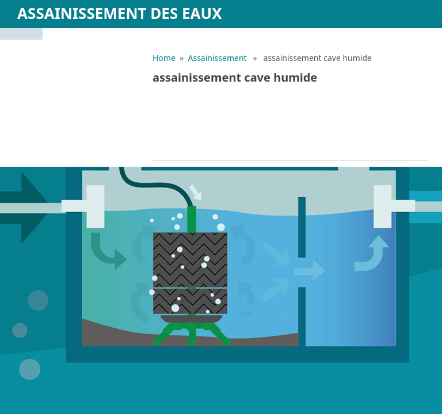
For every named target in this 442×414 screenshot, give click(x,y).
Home (164, 57)
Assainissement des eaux (119, 13)
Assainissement (217, 57)
